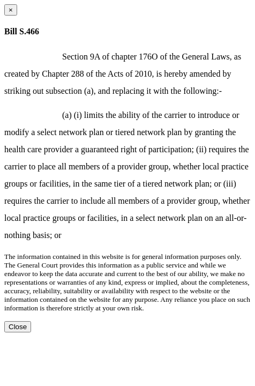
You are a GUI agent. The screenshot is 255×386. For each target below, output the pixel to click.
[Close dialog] (10, 10)
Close (18, 327)
